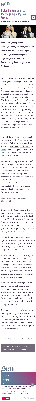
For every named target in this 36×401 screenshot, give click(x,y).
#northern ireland (8, 349)
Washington (25, 146)
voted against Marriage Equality (15, 82)
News (4, 383)
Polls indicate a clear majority (14, 310)
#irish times (25, 346)
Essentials (6, 375)
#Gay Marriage (16, 346)
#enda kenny (6, 346)
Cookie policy (5, 391)
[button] (33, 17)
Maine (3, 149)
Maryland (14, 146)
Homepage (6, 380)
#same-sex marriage (21, 349)
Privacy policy (18, 391)
